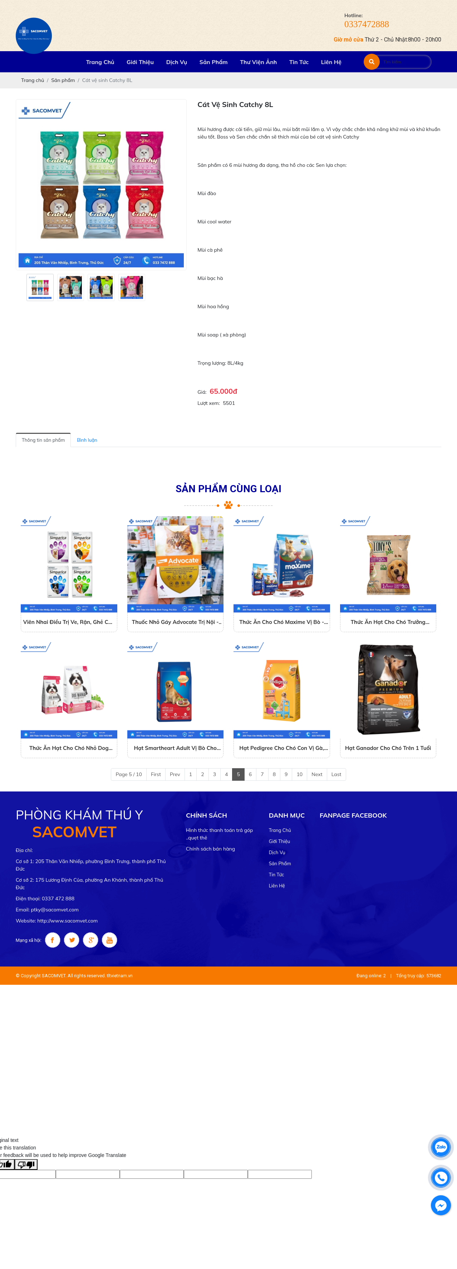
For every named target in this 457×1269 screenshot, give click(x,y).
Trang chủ (280, 830)
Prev (175, 774)
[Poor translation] (26, 1164)
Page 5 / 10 (129, 774)
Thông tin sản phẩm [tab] (43, 440)
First (156, 774)
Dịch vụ (277, 852)
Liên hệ (277, 885)
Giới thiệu (279, 841)
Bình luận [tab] (87, 440)
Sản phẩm (280, 863)
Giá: (201, 392)
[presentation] (20, 288)
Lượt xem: (208, 403)
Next (316, 774)
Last (336, 774)
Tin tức (276, 874)
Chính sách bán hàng (210, 849)
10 (299, 774)
